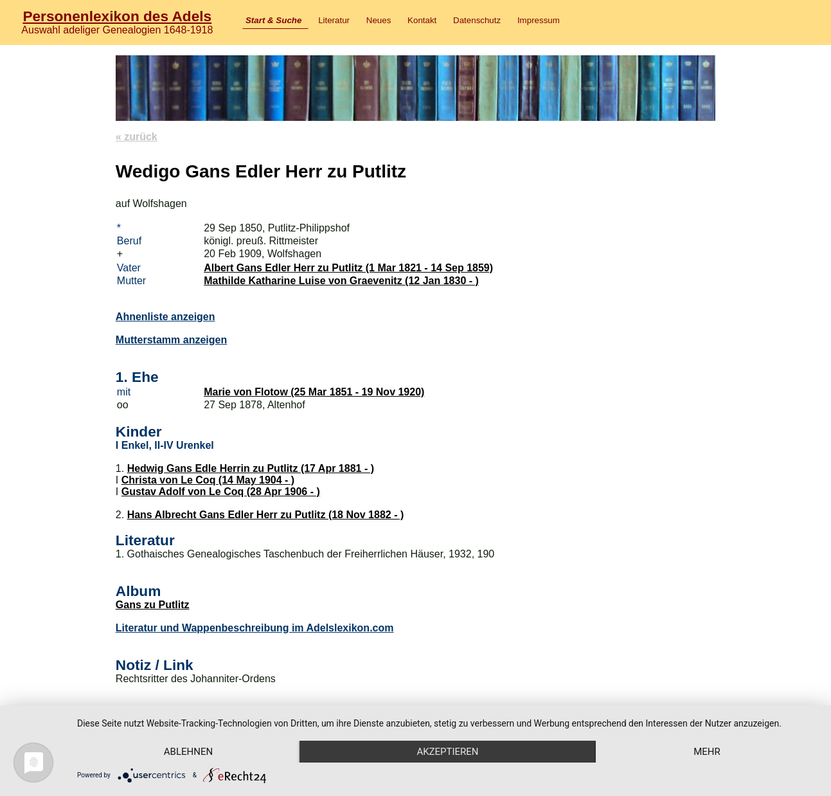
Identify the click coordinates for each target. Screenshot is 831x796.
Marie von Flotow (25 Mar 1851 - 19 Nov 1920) (314, 391)
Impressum (538, 20)
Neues (378, 20)
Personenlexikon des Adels (116, 16)
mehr (706, 751)
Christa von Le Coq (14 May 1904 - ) (207, 480)
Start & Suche (273, 20)
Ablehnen (188, 751)
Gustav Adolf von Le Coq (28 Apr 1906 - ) (220, 491)
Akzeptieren (447, 751)
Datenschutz (477, 20)
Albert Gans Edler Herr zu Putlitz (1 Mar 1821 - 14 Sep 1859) (348, 267)
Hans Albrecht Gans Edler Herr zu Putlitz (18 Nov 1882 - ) (265, 514)
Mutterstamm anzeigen (171, 339)
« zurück (136, 136)
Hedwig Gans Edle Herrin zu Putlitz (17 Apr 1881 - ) (250, 468)
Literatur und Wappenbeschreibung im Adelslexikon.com (255, 627)
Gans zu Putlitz (153, 604)
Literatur (334, 20)
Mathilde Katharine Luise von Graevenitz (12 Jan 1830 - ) (341, 280)
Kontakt (421, 20)
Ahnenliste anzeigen (165, 316)
